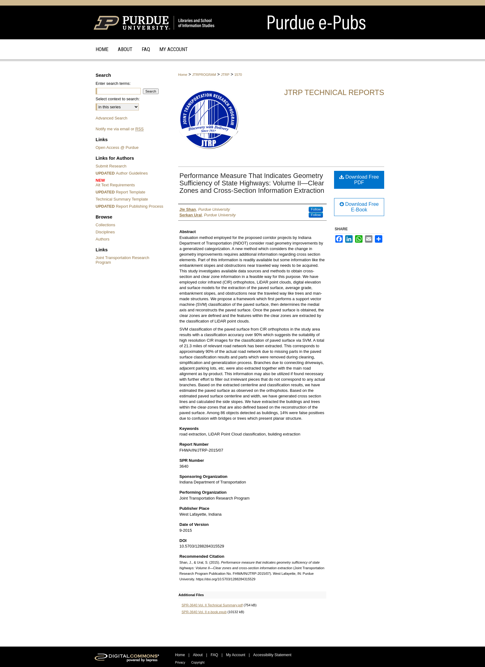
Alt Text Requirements (130, 182)
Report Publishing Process (129, 206)
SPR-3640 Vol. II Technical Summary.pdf (212, 605)
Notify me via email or (120, 129)
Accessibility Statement (272, 655)
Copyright (197, 662)
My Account (235, 655)
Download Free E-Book (359, 206)
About (198, 655)
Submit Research (111, 166)
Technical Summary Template (122, 199)
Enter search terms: (113, 83)
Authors (102, 239)
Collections (105, 225)
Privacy (180, 662)
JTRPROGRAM (204, 74)
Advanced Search (111, 118)
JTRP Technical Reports (334, 92)
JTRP (225, 74)
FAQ (214, 655)
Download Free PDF (359, 179)
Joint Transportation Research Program (122, 260)
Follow (316, 209)
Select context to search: (117, 99)
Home (182, 74)
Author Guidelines (122, 173)
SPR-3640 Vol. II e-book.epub (204, 612)
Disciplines (105, 232)
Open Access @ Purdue (117, 147)
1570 (238, 74)
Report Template (120, 192)
